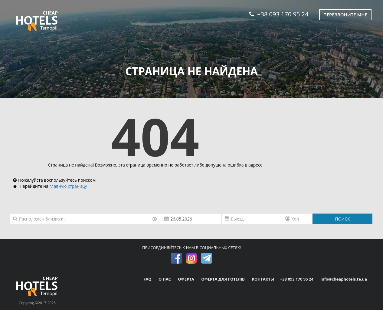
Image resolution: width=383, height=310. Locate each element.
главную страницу (68, 186)
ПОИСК (342, 219)
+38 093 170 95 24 (278, 14)
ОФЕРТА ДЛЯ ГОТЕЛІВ (223, 279)
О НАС (165, 279)
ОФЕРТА (186, 279)
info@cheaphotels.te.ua (343, 279)
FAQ (147, 279)
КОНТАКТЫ (263, 279)
